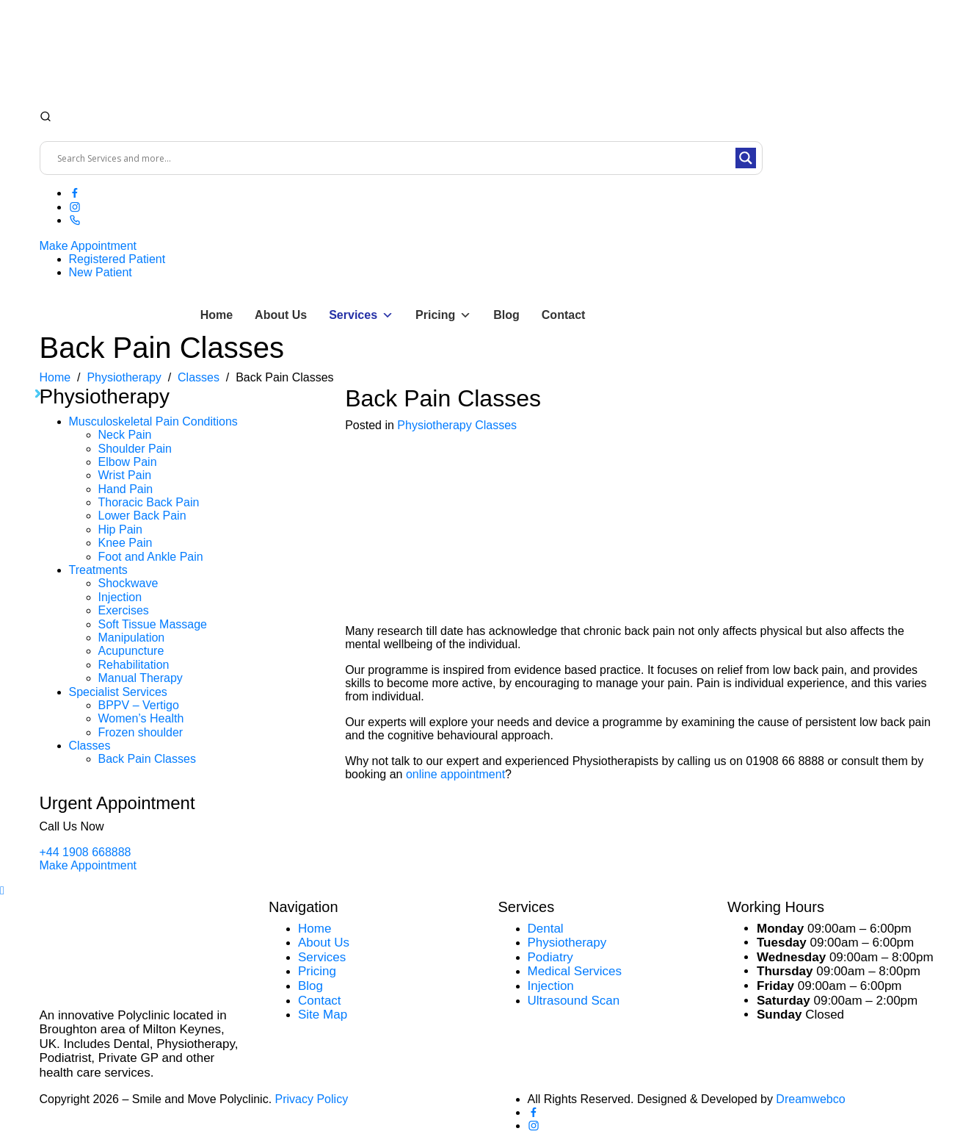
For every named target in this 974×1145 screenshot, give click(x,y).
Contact (564, 315)
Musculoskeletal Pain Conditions (153, 421)
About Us (281, 315)
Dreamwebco (810, 1099)
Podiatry (550, 957)
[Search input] (394, 158)
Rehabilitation (134, 664)
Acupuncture (131, 651)
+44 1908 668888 (85, 852)
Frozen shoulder (140, 732)
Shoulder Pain (135, 448)
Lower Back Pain (142, 515)
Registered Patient (117, 259)
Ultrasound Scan (574, 1001)
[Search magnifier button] (745, 158)
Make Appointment (88, 246)
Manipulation (131, 637)
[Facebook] (75, 193)
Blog (506, 315)
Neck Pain (125, 434)
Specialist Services (118, 692)
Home (216, 315)
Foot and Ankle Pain (150, 556)
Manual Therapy (140, 678)
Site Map (322, 1015)
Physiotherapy (434, 425)
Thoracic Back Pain (149, 502)
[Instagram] (75, 207)
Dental (546, 929)
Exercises (123, 610)
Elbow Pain (127, 462)
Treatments (98, 570)
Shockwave (128, 583)
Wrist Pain (125, 475)
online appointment (455, 774)
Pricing (443, 315)
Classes (90, 745)
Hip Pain (120, 529)
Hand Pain (125, 489)
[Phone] (75, 220)
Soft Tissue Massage (153, 624)
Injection (120, 597)
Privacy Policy (312, 1099)
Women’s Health (141, 718)
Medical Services (575, 971)
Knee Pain (125, 542)
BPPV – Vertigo (138, 705)
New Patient (100, 272)
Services (361, 315)
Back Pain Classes (147, 759)
